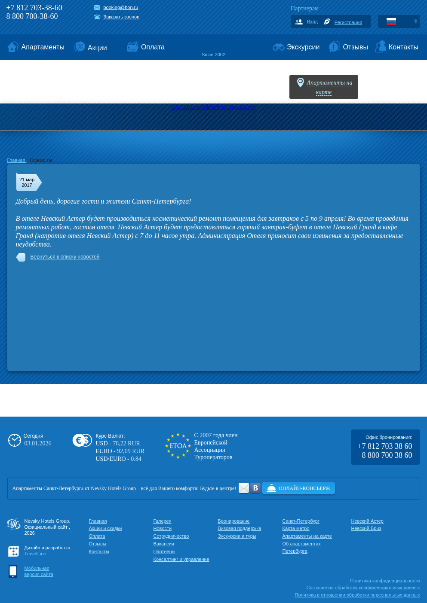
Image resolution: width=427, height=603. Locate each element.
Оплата (97, 536)
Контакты (99, 551)
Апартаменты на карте (307, 536)
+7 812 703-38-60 (34, 7)
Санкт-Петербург (301, 521)
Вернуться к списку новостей (65, 257)
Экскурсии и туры (237, 536)
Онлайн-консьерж (304, 488)
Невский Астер (367, 521)
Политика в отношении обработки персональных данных (357, 594)
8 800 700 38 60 (387, 455)
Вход (312, 21)
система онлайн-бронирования (213, 107)
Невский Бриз (366, 528)
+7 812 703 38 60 (384, 446)
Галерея (163, 521)
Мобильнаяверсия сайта (39, 571)
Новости (163, 528)
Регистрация (348, 22)
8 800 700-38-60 (32, 16)
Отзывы (97, 543)
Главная (17, 160)
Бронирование (234, 521)
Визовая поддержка (239, 528)
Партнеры (164, 551)
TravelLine (35, 553)
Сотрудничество (171, 536)
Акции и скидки (105, 528)
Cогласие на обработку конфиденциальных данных (363, 587)
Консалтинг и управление (181, 559)
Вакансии (164, 543)
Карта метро (296, 528)
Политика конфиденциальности (385, 580)
